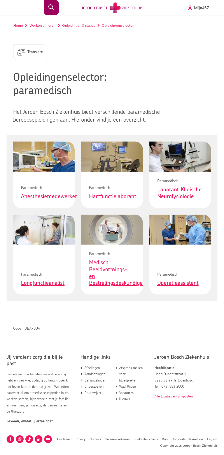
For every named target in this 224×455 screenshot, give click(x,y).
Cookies (95, 439)
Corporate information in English (194, 439)
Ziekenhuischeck (146, 439)
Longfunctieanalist (43, 283)
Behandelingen (95, 380)
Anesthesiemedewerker (49, 196)
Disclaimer (64, 439)
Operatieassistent (178, 283)
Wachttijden (127, 386)
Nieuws (124, 399)
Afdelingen (92, 368)
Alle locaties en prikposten (173, 396)
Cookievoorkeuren (118, 439)
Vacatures (126, 393)
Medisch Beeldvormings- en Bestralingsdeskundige (116, 273)
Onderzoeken (94, 386)
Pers (165, 439)
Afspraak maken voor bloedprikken (131, 374)
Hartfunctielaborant (112, 196)
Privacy (81, 439)
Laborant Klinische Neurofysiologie (179, 193)
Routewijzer (93, 393)
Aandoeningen (94, 374)
